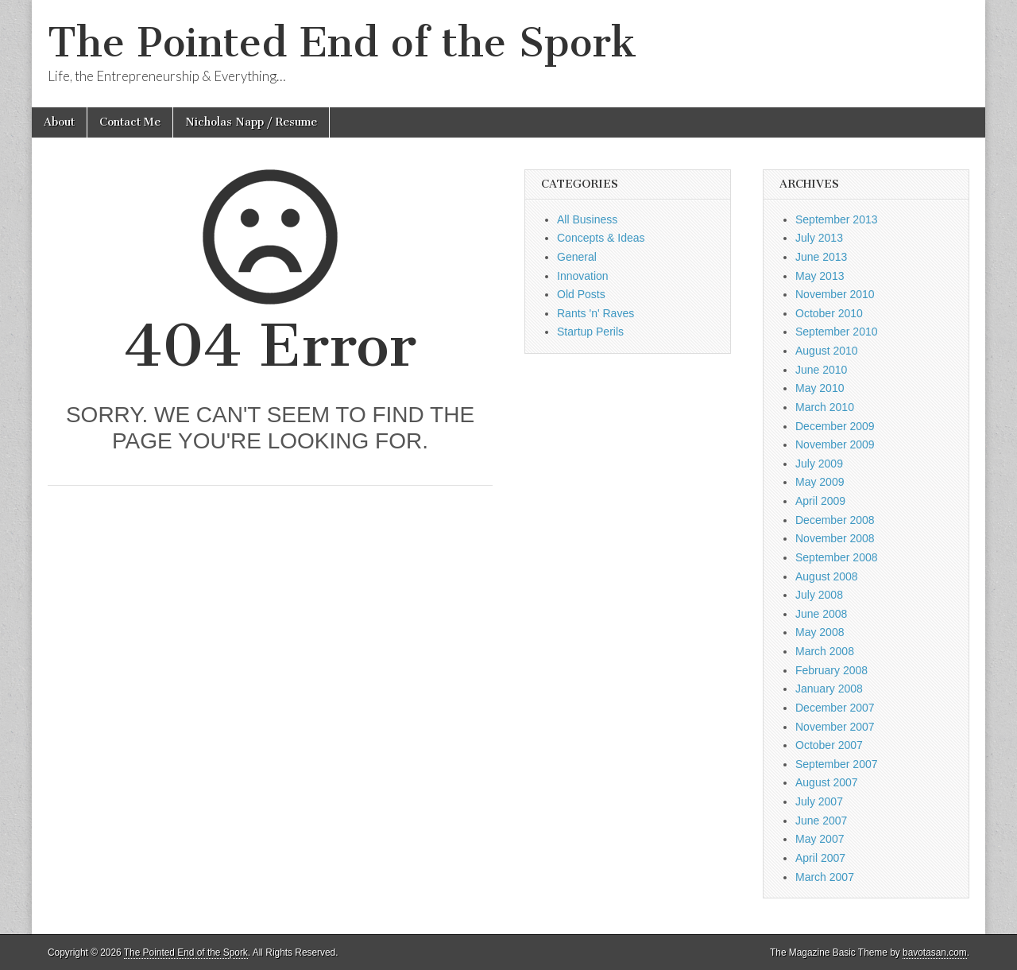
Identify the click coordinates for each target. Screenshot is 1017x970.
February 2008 (831, 670)
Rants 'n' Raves (595, 313)
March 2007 (824, 877)
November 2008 (835, 538)
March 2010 (824, 407)
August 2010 (826, 350)
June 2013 (821, 256)
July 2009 (819, 463)
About (59, 122)
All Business (587, 219)
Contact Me (129, 122)
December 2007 (835, 707)
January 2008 (829, 688)
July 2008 (819, 594)
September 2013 (836, 219)
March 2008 (824, 651)
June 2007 (821, 820)
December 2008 (835, 520)
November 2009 (835, 444)
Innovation (583, 276)
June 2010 (821, 369)
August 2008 (826, 576)
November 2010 (835, 294)
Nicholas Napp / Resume (251, 122)
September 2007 (836, 764)
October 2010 (829, 313)
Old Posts (581, 294)
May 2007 (819, 838)
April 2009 (820, 501)
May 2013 (819, 276)
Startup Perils (590, 331)
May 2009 (819, 481)
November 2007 (835, 726)
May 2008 (819, 632)
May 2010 (819, 388)
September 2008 (836, 557)
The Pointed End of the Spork (342, 42)
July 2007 (819, 801)
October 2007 (829, 745)
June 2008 (821, 613)
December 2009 (835, 426)
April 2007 (820, 858)
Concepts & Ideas (601, 237)
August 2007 (826, 782)
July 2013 (819, 237)
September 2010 (836, 331)
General (577, 256)
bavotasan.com (935, 952)
